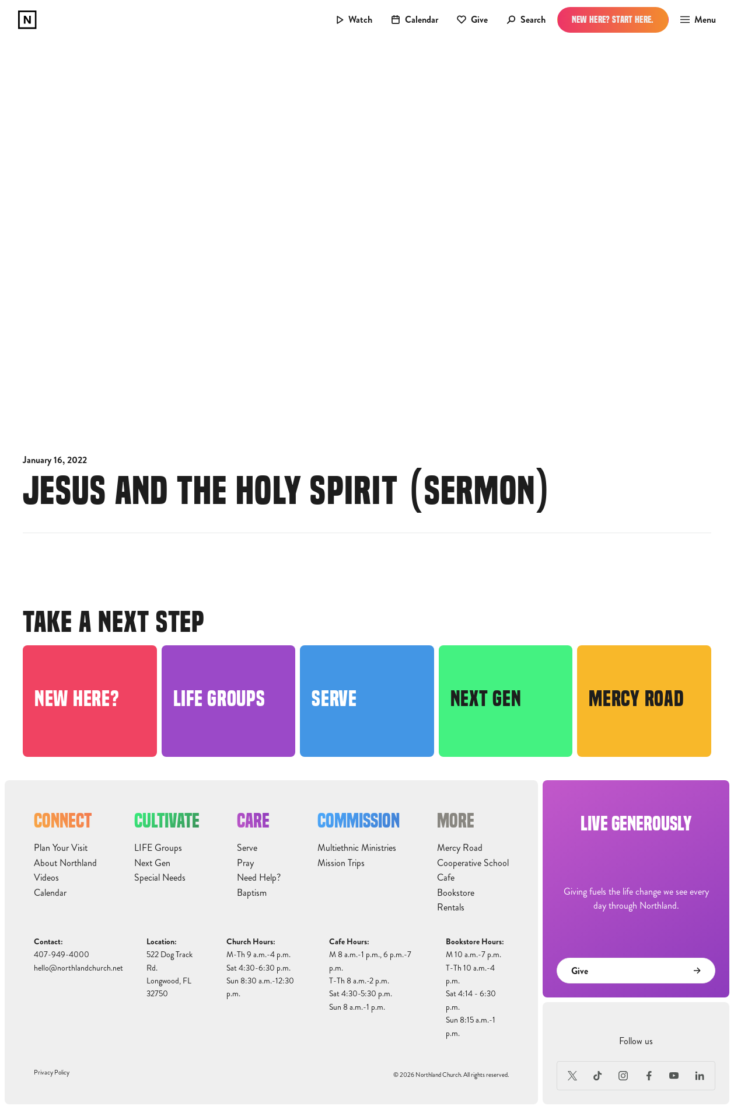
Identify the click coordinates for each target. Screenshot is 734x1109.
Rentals (450, 907)
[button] (694, 19)
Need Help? (259, 877)
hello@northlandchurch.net (78, 968)
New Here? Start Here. (613, 19)
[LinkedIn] (699, 1076)
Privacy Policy (51, 1072)
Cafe (446, 877)
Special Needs (160, 877)
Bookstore (455, 892)
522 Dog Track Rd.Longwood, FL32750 (169, 974)
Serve (247, 848)
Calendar (50, 892)
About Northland (65, 863)
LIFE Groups (158, 848)
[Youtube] (674, 1076)
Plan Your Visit (61, 848)
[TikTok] (598, 1076)
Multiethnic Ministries (356, 848)
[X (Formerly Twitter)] (572, 1076)
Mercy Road (460, 848)
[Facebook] (649, 1076)
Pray (245, 863)
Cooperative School (473, 863)
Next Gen (152, 863)
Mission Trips (341, 863)
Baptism (252, 892)
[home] (27, 20)
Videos (46, 877)
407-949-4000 (61, 954)
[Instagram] (623, 1076)
